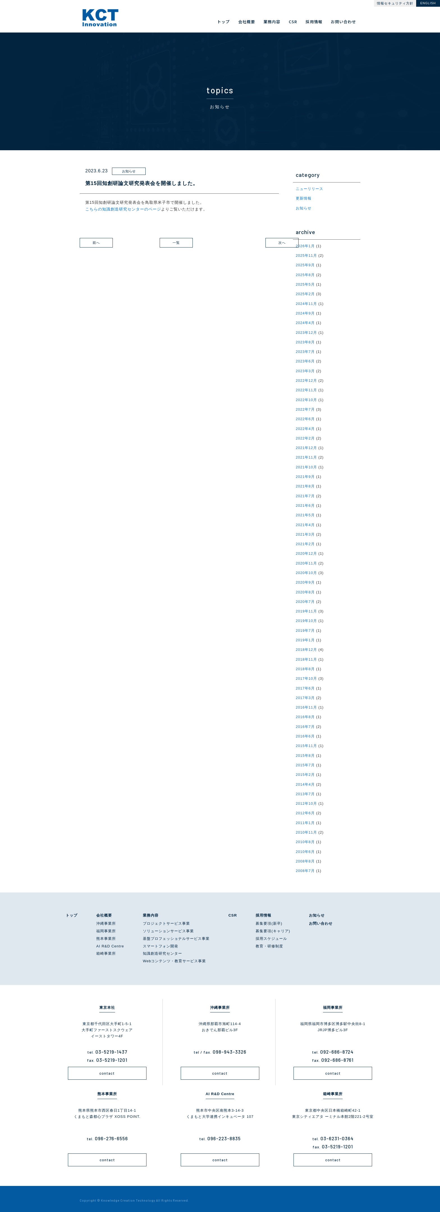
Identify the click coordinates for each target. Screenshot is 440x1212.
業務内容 (151, 911)
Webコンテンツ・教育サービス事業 (174, 957)
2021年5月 (305, 513)
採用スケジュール (271, 935)
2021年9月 (305, 475)
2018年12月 (306, 647)
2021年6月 (305, 504)
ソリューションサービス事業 (168, 927)
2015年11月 (306, 743)
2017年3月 (305, 695)
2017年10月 (306, 676)
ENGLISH (428, 3)
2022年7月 (305, 408)
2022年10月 (306, 399)
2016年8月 (305, 714)
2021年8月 (305, 485)
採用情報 (263, 911)
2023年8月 (305, 341)
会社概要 (104, 911)
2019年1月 (305, 637)
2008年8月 (305, 857)
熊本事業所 (106, 935)
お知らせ (303, 208)
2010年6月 (305, 848)
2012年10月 (306, 800)
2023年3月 (305, 370)
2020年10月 (306, 570)
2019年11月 (306, 609)
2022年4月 (305, 427)
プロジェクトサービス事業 (166, 919)
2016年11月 (306, 704)
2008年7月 (305, 867)
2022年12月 (306, 380)
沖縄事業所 (106, 919)
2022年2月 (305, 437)
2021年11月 (306, 456)
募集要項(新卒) (269, 919)
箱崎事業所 (106, 949)
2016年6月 (305, 733)
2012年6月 (305, 810)
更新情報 (303, 198)
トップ (71, 911)
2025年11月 (306, 255)
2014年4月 (305, 781)
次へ (254, 243)
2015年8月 (305, 752)
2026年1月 (305, 246)
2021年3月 (305, 532)
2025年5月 (305, 284)
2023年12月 (306, 332)
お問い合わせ (321, 919)
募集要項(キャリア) (273, 927)
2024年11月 (306, 303)
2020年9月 (305, 580)
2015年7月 (305, 762)
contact (107, 1069)
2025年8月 (305, 274)
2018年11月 (306, 656)
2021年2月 (305, 542)
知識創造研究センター (162, 949)
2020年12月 (306, 551)
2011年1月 (305, 819)
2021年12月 (306, 446)
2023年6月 (305, 360)
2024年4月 (305, 322)
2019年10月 (306, 618)
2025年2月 (305, 294)
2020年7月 (305, 599)
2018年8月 (305, 666)
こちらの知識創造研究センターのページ (123, 209)
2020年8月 (305, 590)
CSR (232, 911)
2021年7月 (305, 494)
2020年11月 (306, 561)
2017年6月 (305, 685)
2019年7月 (305, 628)
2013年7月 (305, 790)
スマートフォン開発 (160, 942)
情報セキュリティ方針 (395, 3)
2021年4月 (305, 523)
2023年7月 (305, 351)
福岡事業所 (106, 927)
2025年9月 (305, 265)
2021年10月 (306, 465)
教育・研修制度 (269, 942)
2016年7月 (305, 723)
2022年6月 (305, 418)
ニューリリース (309, 189)
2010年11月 (306, 829)
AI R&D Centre (110, 942)
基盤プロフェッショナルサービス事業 (176, 935)
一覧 (185, 243)
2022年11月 (306, 389)
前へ (105, 243)
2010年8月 (305, 838)
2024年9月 (305, 313)
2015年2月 (305, 771)
